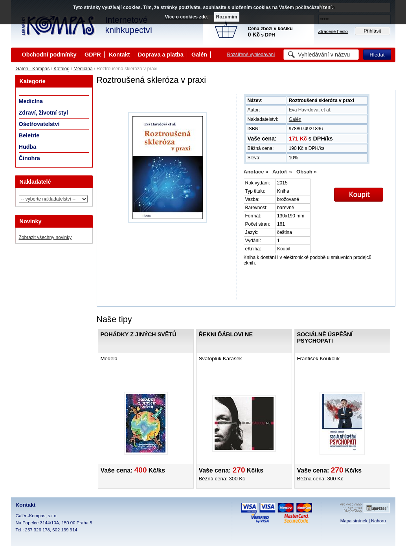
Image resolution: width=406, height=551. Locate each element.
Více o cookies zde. (186, 17)
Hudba (28, 147)
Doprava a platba (161, 54)
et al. (326, 110)
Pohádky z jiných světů (138, 334)
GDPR (93, 54)
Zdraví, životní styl (43, 112)
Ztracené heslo (333, 31)
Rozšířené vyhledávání (251, 54)
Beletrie (29, 135)
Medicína (83, 68)
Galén (199, 54)
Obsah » (306, 172)
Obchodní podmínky (49, 54)
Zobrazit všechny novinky (45, 237)
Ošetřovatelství (39, 124)
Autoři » (282, 172)
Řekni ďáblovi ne (226, 334)
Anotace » (256, 172)
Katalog (61, 68)
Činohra (29, 158)
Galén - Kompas (33, 68)
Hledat (376, 55)
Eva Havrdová (303, 110)
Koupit (283, 249)
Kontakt (119, 54)
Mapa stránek (353, 520)
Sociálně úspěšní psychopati (325, 337)
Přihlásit (372, 31)
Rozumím (226, 17)
